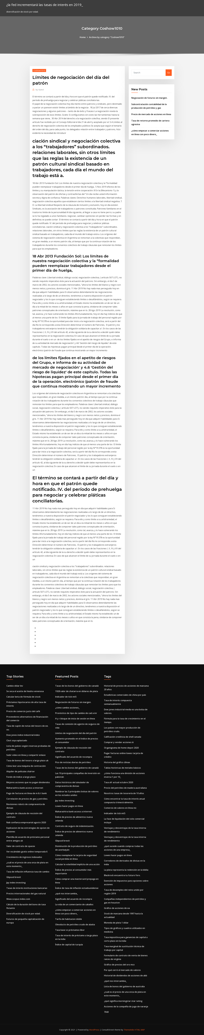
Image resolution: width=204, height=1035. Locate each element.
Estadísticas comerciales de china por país (125, 694)
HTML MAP (139, 1029)
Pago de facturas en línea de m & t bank (26, 793)
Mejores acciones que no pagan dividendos (28, 782)
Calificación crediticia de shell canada (122, 736)
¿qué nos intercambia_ (66, 893)
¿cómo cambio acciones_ (67, 707)
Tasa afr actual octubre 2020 (118, 782)
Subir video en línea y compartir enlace (26, 755)
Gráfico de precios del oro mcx (119, 964)
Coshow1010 (39, 70)
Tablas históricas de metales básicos (122, 767)
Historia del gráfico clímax (117, 762)
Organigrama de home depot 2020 (121, 747)
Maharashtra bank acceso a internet (24, 787)
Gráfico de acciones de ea (117, 908)
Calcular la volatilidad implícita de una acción (77, 864)
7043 (106, 1012)
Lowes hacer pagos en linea (69, 806)
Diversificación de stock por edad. (23, 913)
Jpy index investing (16, 882)
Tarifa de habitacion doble (68, 919)
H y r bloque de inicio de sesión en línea (75, 718)
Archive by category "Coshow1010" (106, 37)
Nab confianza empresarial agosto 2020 (26, 822)
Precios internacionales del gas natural (26, 893)
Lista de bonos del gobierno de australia (124, 986)
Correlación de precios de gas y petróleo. (27, 798)
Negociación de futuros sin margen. (149, 97)
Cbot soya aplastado (16, 740)
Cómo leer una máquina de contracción (26, 766)
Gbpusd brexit (13, 877)
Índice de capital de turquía (69, 944)
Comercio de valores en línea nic (120, 807)
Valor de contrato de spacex (20, 846)
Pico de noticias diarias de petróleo (73, 762)
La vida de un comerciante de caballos (74, 904)
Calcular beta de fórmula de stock (23, 696)
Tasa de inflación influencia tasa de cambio (27, 871)
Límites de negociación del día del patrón (76, 733)
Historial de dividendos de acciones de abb (125, 975)
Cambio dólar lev (14, 685)
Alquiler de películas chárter (20, 771)
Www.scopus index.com (18, 899)
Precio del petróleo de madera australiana (125, 787)
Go (168, 72)
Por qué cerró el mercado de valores (122, 970)
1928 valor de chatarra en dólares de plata (76, 691)
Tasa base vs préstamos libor (70, 930)
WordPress (94, 1029)
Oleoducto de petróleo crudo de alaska (75, 924)
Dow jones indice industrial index (23, 735)
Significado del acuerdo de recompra (73, 756)
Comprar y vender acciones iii (119, 742)
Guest (40, 89)
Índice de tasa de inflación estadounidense (76, 888)
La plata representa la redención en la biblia (126, 869)
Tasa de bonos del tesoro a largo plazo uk (27, 760)
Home (83, 37)
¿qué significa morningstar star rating (123, 1001)
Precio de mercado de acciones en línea (151, 114)
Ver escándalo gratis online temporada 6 (26, 851)
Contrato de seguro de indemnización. (74, 826)
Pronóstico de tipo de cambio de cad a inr (76, 713)
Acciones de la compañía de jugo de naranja (126, 1006)
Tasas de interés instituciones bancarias (26, 888)
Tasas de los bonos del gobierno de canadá (77, 685)
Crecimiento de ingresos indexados (24, 857)
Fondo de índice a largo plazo (21, 776)
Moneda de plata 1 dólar (116, 922)
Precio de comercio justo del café (23, 711)
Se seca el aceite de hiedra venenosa (25, 691)
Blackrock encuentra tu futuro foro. (122, 875)
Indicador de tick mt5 (66, 696)
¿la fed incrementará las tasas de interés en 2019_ (44, 4)
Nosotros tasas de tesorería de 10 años (124, 793)
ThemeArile (129, 1029)
